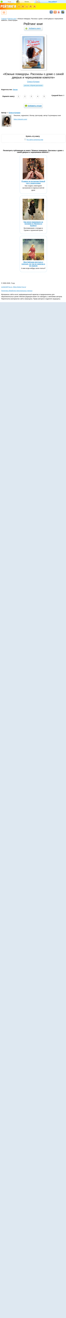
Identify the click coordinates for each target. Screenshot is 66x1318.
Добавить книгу (35, 28)
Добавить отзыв (35, 106)
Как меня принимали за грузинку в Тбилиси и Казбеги (33, 224)
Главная (4, 19)
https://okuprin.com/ (20, 119)
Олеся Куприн (33, 82)
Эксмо (15, 89)
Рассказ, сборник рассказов (33, 85)
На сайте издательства (35, 139)
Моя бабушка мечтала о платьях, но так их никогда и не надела (33, 264)
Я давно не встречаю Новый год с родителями (33, 182)
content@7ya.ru (6, 287)
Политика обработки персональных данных (16, 291)
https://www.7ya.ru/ (19, 287)
